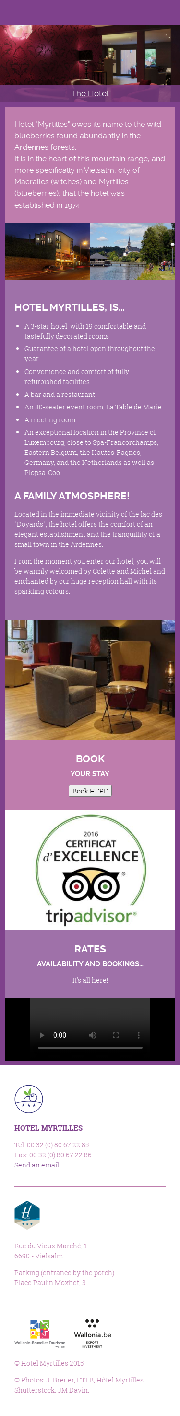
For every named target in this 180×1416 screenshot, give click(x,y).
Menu (167, 12)
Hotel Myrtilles (31, 13)
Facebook (121, 12)
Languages (143, 12)
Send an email (36, 1164)
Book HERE (90, 790)
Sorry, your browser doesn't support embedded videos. (90, 1028)
